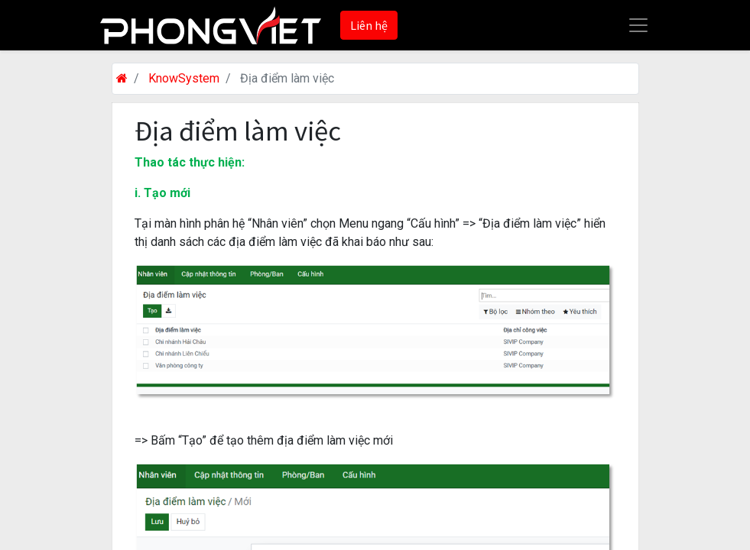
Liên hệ (369, 25)
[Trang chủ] (122, 78)
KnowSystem (183, 78)
